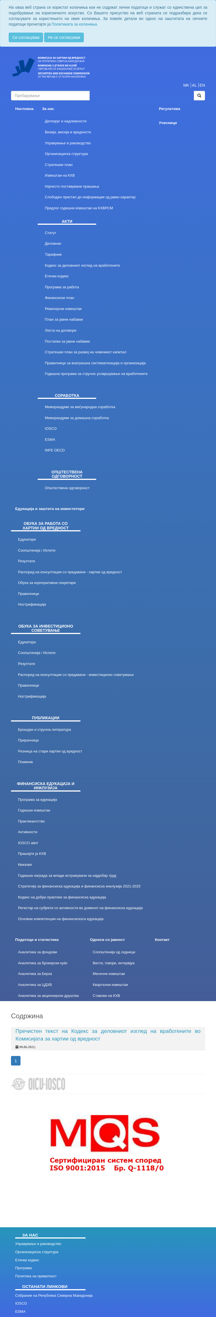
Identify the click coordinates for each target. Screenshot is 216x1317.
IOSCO (51, 428)
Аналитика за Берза (35, 974)
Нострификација (32, 604)
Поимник (25, 762)
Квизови (25, 864)
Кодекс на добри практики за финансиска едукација (62, 897)
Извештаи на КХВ (60, 175)
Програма (23, 1268)
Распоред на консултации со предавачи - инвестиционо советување (76, 675)
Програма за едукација (37, 799)
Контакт (162, 940)
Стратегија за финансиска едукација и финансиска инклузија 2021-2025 (79, 886)
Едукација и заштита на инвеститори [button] (49, 509)
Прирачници (28, 740)
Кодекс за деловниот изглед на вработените (82, 265)
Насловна (24, 109)
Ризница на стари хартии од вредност (50, 751)
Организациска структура (66, 154)
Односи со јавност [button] (107, 940)
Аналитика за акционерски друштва (48, 996)
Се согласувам (25, 37)
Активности (27, 832)
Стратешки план (59, 165)
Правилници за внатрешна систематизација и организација (95, 363)
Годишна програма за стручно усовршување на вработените (96, 374)
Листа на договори (60, 330)
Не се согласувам (64, 37)
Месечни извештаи (109, 974)
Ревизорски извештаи (63, 309)
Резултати (26, 561)
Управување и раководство (68, 143)
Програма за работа (62, 287)
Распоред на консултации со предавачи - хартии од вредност (70, 572)
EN (202, 85)
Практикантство (31, 821)
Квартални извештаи (110, 985)
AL (194, 85)
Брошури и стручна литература (44, 729)
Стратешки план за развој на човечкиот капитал (85, 352)
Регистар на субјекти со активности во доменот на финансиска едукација (80, 908)
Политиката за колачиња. (74, 24)
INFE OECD (55, 450)
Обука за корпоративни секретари (47, 583)
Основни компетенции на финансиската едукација (61, 919)
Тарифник (53, 254)
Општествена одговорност (67, 488)
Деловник (53, 243)
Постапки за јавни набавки (67, 341)
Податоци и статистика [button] (36, 940)
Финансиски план (59, 298)
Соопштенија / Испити (36, 550)
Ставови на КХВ (106, 996)
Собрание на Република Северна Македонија (54, 1295)
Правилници (28, 594)
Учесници (168, 123)
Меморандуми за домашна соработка (77, 418)
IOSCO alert (28, 843)
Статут (50, 233)
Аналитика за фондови (37, 952)
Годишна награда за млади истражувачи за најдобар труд (67, 875)
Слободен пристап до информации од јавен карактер (90, 197)
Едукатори (27, 539)
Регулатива (169, 109)
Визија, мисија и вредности (68, 132)
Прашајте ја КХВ (32, 853)
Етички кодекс (57, 276)
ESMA (50, 439)
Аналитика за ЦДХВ (35, 985)
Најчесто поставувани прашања (72, 186)
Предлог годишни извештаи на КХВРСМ (79, 208)
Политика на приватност (36, 1276)
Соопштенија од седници (114, 952)
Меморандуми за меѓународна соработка (80, 407)
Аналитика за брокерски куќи (42, 963)
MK (186, 85)
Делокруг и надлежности (66, 121)
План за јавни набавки (64, 319)
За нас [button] (48, 109)
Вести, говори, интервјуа (113, 963)
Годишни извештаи (34, 810)
